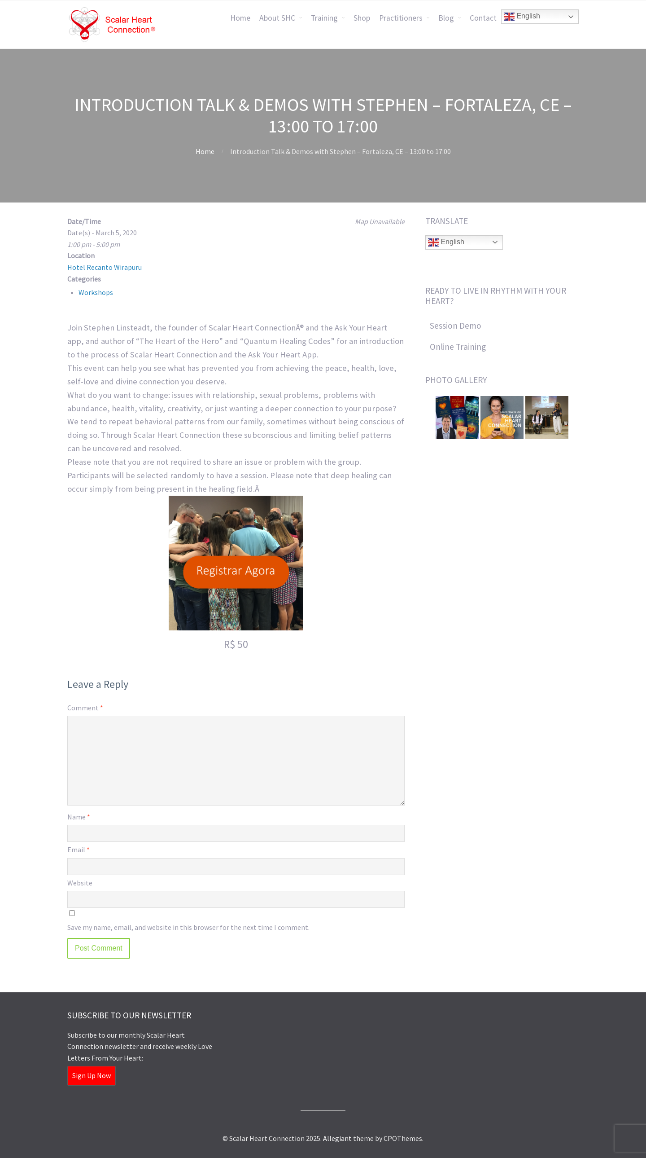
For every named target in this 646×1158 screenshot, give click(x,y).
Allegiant (337, 1138)
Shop (362, 18)
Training (324, 18)
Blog (446, 18)
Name (78, 816)
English (522, 16)
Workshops (96, 292)
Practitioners (401, 18)
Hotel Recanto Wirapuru (104, 267)
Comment (85, 707)
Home (240, 18)
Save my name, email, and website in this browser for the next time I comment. (188, 927)
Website (79, 882)
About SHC (277, 18)
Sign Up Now (91, 1075)
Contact (483, 18)
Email (78, 849)
